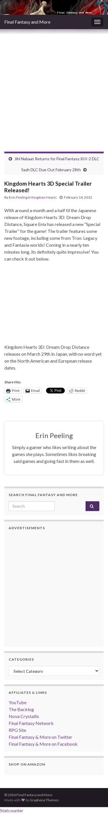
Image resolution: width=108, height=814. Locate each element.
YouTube (17, 702)
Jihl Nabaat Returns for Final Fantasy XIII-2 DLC (56, 158)
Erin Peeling (18, 197)
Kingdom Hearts (44, 197)
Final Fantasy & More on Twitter (40, 737)
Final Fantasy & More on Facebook (43, 744)
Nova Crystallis (24, 716)
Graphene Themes (44, 800)
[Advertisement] (54, 86)
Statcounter (11, 810)
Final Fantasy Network (31, 723)
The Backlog (21, 709)
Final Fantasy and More (27, 22)
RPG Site (17, 730)
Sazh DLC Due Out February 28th (51, 169)
